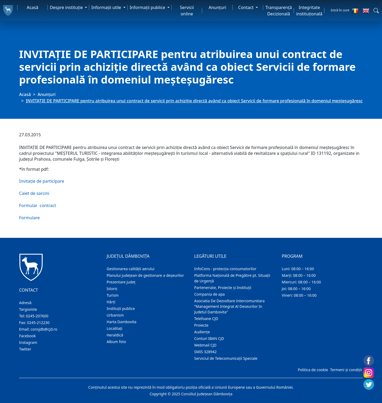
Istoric (112, 288)
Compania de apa (209, 294)
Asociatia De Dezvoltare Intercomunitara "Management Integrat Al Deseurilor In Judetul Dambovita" (229, 306)
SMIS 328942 (205, 351)
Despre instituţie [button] (67, 7)
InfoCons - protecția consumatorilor (225, 268)
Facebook (27, 335)
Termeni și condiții (346, 369)
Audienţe (202, 331)
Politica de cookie (313, 369)
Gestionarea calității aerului (130, 268)
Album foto (116, 341)
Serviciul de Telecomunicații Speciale (225, 358)
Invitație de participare (41, 181)
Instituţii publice (121, 308)
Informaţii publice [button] (148, 7)
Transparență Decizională (278, 11)
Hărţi (111, 301)
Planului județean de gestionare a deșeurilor (145, 275)
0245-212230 (38, 322)
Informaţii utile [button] (106, 7)
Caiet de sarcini (34, 193)
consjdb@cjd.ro (44, 329)
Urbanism (115, 315)
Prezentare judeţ (121, 281)
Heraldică (115, 335)
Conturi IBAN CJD (209, 338)
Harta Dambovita (121, 321)
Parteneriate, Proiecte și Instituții (222, 287)
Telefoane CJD (206, 318)
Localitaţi (114, 328)
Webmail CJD (205, 345)
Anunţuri (217, 7)
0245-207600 (37, 315)
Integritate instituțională (309, 11)
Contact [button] (246, 7)
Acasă (32, 7)
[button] (376, 10)
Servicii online (187, 11)
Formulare (29, 218)
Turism (113, 295)
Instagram (28, 342)
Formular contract (37, 205)
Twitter (25, 349)
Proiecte (201, 325)
